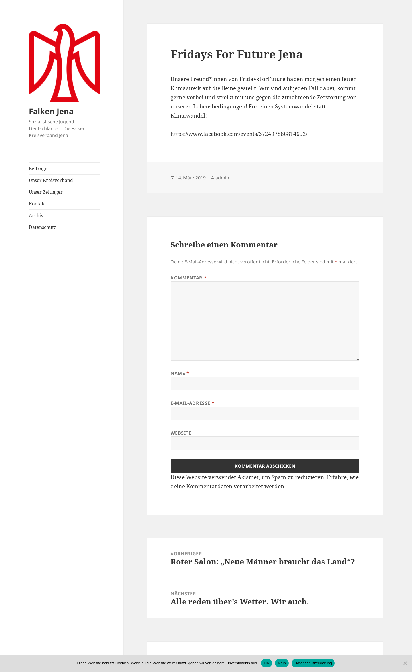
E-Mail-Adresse (192, 403)
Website (181, 433)
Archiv (36, 215)
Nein (282, 663)
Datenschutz (42, 227)
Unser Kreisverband (51, 180)
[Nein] (405, 663)
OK (266, 663)
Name (180, 373)
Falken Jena (51, 111)
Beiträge (38, 168)
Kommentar (189, 278)
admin (222, 178)
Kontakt (37, 204)
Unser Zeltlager (46, 192)
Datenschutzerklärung (313, 663)
